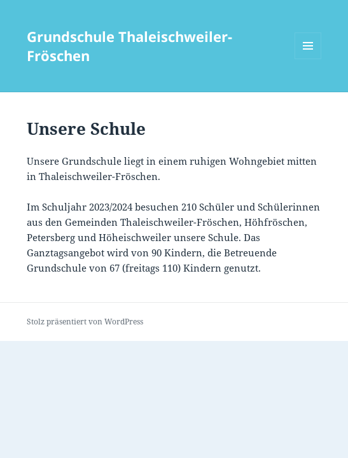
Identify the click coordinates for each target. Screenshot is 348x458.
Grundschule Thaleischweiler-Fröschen (129, 46)
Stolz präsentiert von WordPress (85, 321)
